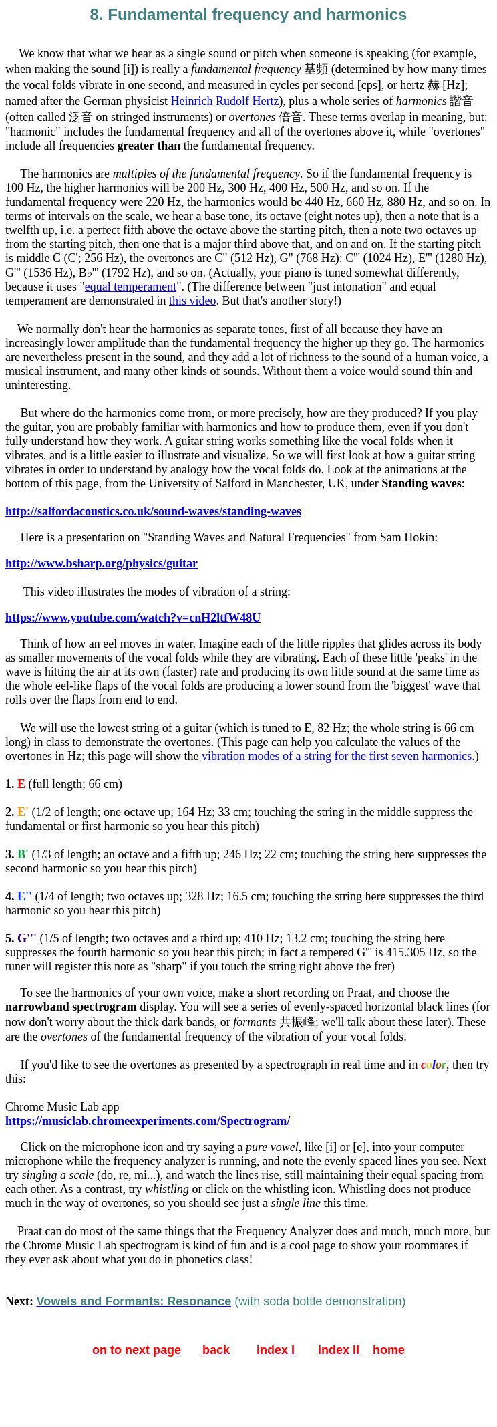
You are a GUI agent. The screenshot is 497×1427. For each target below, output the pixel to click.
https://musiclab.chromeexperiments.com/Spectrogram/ (147, 1121)
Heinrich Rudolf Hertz (224, 101)
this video (192, 300)
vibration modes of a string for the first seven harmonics (337, 756)
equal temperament (130, 286)
